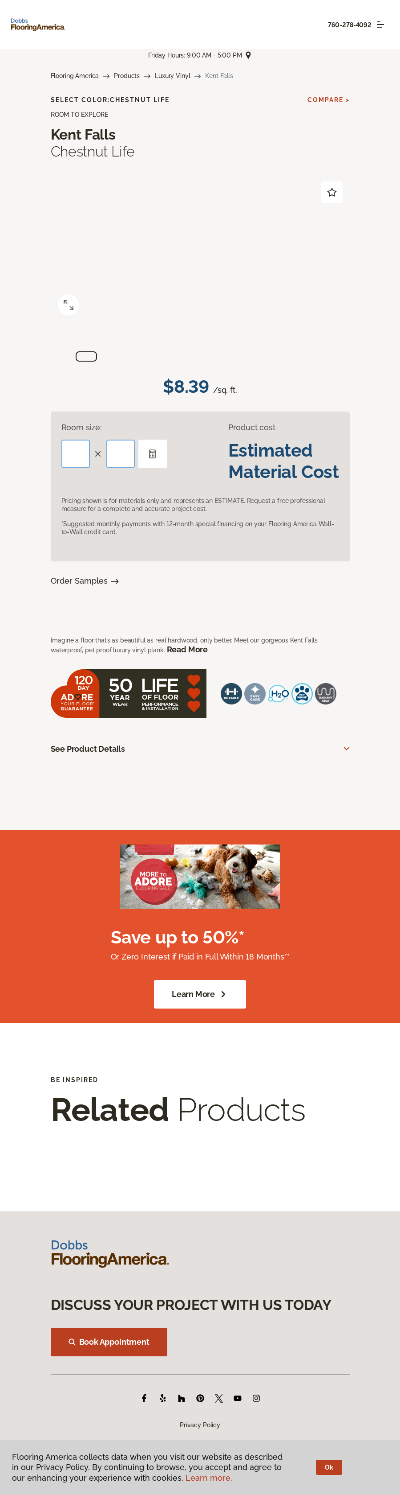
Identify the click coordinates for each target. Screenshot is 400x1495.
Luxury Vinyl (172, 75)
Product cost (251, 427)
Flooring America (75, 75)
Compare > (328, 99)
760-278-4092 (350, 25)
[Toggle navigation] (380, 24)
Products (127, 75)
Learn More (200, 994)
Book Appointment (109, 1342)
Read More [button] (187, 649)
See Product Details (88, 749)
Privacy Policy (200, 1425)
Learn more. (209, 1478)
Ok (329, 1467)
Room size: (81, 427)
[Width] (120, 454)
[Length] (75, 454)
